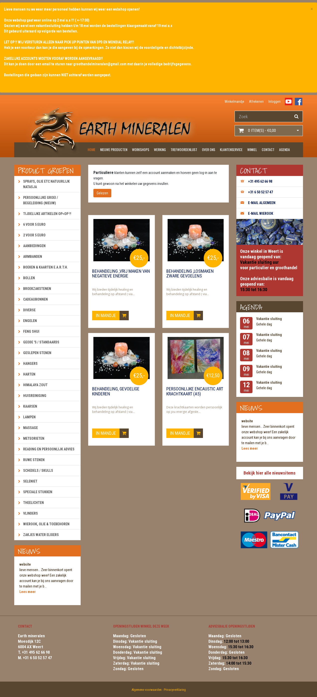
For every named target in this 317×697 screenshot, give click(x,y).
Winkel (252, 149)
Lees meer (27, 592)
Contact (268, 149)
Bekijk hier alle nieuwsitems (270, 473)
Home (91, 149)
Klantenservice (231, 149)
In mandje (112, 315)
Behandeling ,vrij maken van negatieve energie (121, 274)
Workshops (140, 149)
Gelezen (102, 193)
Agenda (284, 149)
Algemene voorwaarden (146, 690)
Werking (160, 149)
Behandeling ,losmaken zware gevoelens (190, 274)
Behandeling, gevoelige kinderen (115, 391)
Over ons (208, 149)
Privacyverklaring (175, 690)
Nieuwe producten (113, 149)
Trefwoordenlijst (184, 149)
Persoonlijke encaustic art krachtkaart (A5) (194, 391)
